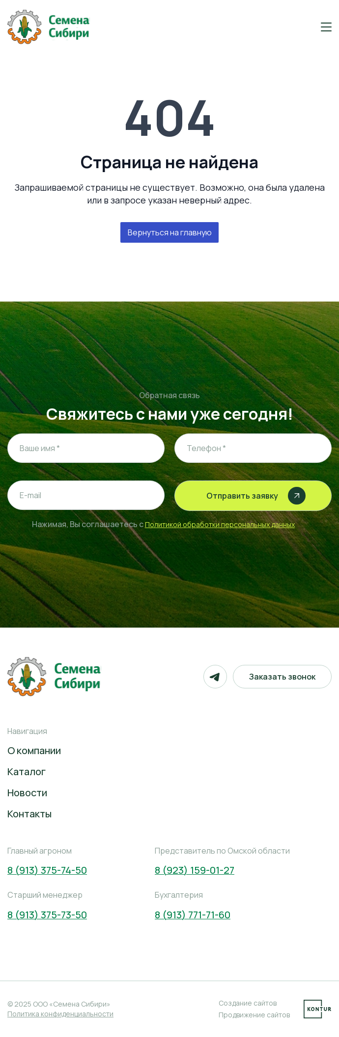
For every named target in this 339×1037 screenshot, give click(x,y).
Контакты (29, 813)
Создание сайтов (248, 1003)
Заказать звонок (282, 676)
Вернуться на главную (170, 232)
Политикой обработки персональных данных (220, 524)
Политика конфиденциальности (60, 1013)
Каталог (26, 771)
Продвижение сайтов (254, 1014)
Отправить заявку (256, 496)
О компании (34, 750)
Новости (27, 792)
